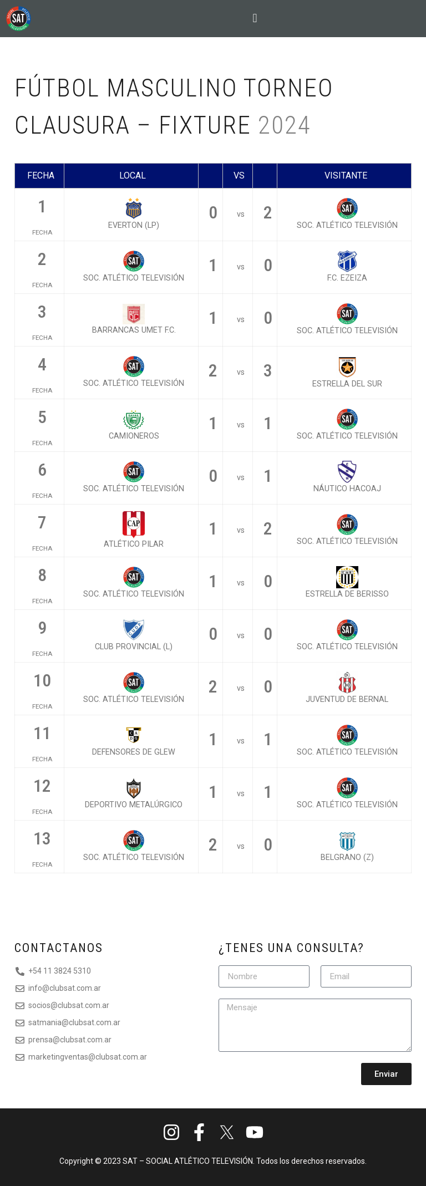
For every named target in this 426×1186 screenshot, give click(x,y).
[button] (255, 18)
